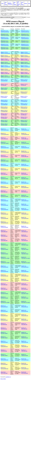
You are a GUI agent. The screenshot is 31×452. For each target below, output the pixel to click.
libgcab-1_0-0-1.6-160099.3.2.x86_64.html (5, 63)
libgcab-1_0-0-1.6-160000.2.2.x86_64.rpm (25, 76)
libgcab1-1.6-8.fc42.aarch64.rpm (24, 182)
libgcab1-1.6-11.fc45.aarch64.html (5, 129)
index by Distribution (10, 3)
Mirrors (25, 3)
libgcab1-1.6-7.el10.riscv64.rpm (24, 227)
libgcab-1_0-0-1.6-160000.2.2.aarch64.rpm (25, 66)
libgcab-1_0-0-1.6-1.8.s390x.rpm (24, 85)
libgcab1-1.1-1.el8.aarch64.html (4, 342)
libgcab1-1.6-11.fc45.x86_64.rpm (25, 143)
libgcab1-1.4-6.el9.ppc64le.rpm (24, 315)
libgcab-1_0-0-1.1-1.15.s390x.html (4, 114)
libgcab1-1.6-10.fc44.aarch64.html (5, 147)
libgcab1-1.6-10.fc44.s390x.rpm (24, 156)
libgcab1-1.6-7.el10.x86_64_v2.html (5, 258)
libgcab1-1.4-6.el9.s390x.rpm (24, 324)
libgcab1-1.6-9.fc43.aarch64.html (4, 165)
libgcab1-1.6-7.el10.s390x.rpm (24, 231)
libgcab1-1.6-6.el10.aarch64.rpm (24, 266)
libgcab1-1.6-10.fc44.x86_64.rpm (25, 160)
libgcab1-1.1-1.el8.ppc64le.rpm (24, 346)
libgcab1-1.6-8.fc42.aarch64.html (4, 182)
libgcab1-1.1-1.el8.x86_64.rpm (24, 355)
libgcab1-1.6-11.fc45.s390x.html (4, 138)
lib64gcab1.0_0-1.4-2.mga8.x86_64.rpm (25, 48)
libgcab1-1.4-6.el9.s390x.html (4, 324)
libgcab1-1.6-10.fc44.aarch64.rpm (25, 147)
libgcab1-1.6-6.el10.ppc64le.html (4, 275)
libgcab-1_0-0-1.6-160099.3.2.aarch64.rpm (25, 53)
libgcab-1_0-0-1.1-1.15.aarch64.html (4, 101)
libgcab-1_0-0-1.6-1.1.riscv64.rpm (24, 97)
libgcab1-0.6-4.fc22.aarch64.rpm (24, 359)
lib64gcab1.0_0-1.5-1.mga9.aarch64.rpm (25, 38)
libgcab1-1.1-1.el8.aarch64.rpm (24, 342)
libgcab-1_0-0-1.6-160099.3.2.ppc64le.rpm (25, 56)
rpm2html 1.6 (8, 376)
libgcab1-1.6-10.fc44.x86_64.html (4, 160)
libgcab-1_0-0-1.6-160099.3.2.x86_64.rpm (25, 63)
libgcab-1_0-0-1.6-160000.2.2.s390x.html (5, 73)
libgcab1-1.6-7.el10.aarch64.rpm (24, 200)
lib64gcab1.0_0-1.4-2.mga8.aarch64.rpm (25, 45)
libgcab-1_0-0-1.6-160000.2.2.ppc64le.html (5, 70)
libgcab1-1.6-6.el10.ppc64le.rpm (24, 275)
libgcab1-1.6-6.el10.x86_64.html (4, 293)
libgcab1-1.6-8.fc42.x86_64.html (4, 196)
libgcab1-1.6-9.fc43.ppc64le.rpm (24, 169)
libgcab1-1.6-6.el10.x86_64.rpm (24, 293)
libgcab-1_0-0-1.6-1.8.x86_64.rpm (24, 88)
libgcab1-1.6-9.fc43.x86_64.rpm (24, 178)
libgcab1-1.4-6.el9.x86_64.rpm (24, 333)
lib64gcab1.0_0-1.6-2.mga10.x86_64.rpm (25, 35)
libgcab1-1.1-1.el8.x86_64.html (4, 355)
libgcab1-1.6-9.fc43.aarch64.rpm (24, 165)
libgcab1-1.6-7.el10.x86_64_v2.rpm (25, 258)
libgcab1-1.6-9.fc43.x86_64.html (4, 178)
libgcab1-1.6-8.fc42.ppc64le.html (4, 187)
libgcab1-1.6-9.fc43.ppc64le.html (4, 169)
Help (29, 3)
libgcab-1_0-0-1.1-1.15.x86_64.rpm (24, 121)
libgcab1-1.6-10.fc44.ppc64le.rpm (25, 151)
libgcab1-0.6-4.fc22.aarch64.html (4, 359)
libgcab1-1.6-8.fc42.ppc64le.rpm (24, 187)
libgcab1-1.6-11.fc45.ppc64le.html (5, 134)
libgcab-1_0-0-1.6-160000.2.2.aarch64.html (5, 66)
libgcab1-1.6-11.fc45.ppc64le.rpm (25, 134)
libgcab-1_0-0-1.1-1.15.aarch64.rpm (24, 101)
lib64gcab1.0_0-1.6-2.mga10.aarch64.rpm (25, 31)
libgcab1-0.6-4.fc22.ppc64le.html (4, 368)
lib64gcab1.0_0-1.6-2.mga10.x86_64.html (5, 35)
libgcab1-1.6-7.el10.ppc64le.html (4, 213)
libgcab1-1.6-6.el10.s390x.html (4, 284)
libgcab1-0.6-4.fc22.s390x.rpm (24, 373)
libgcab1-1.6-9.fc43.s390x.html (4, 174)
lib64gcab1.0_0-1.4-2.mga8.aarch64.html (5, 45)
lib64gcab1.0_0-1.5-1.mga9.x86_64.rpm (25, 41)
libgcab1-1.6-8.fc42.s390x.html (4, 191)
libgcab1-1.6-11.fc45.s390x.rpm (24, 138)
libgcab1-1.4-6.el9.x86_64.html (4, 333)
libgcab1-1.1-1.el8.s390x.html (4, 350)
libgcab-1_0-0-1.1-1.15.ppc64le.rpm (24, 107)
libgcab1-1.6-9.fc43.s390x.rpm (24, 174)
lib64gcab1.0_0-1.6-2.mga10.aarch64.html (5, 31)
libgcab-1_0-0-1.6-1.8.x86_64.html (4, 88)
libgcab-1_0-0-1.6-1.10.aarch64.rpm (24, 80)
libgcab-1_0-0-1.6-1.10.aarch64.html (4, 80)
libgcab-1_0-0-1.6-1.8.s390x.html (4, 85)
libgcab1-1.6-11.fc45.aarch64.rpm (25, 129)
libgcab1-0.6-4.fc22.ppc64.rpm (24, 364)
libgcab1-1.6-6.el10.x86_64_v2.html (5, 302)
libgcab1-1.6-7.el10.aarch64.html (4, 200)
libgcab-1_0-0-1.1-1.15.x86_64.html (4, 121)
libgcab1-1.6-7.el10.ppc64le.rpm (24, 213)
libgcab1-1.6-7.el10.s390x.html (4, 231)
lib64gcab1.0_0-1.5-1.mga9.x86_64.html (4, 41)
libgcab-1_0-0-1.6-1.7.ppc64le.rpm (24, 92)
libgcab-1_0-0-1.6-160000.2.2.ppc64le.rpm (25, 70)
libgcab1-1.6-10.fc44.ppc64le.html (5, 151)
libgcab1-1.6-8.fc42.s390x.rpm (24, 191)
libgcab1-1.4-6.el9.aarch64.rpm (24, 306)
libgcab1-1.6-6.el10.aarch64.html (4, 266)
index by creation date (18, 3)
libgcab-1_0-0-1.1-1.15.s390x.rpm (24, 114)
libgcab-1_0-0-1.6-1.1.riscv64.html (4, 97)
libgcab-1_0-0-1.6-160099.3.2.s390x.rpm (25, 59)
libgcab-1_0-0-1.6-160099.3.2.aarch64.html (5, 53)
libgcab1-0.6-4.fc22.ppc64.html (4, 364)
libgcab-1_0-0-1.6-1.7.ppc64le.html (4, 92)
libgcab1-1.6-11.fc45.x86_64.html (4, 143)
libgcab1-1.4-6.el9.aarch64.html (4, 306)
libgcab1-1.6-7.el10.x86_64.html (4, 244)
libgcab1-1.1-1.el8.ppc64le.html (4, 346)
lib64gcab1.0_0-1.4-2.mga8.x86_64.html (4, 48)
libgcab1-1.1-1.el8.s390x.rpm (24, 350)
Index (2, 3)
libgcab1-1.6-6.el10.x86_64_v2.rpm (25, 302)
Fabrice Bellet (3, 378)
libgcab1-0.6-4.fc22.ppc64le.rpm (24, 368)
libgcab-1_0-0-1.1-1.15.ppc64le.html (4, 107)
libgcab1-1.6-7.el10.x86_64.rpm (24, 244)
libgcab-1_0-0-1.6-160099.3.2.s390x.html (5, 59)
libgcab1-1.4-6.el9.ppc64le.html (4, 315)
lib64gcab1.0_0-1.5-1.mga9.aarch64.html (5, 38)
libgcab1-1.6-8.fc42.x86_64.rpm (24, 196)
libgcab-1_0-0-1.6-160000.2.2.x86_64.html (5, 76)
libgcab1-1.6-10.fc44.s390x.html (4, 156)
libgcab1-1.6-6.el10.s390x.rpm (24, 284)
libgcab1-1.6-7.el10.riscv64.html (4, 227)
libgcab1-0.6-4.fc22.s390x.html (4, 373)
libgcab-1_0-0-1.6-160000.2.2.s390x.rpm (25, 73)
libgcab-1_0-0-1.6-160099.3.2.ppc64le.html (5, 56)
